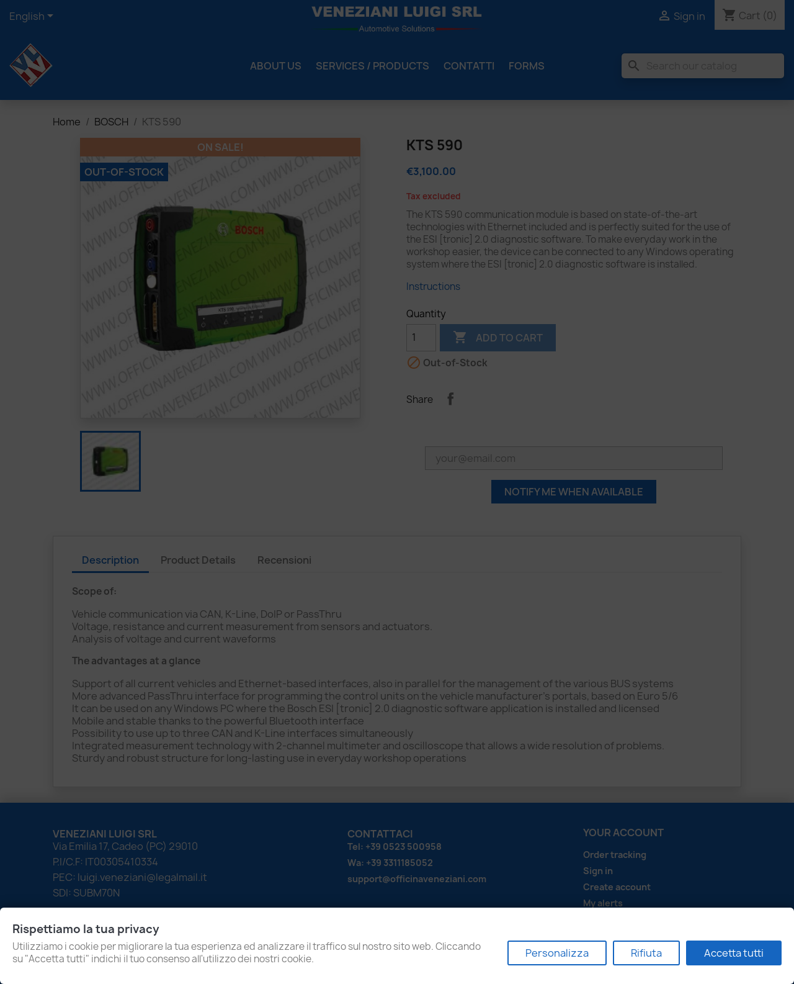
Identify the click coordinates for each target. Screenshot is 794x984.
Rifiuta (646, 953)
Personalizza (557, 953)
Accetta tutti (734, 953)
